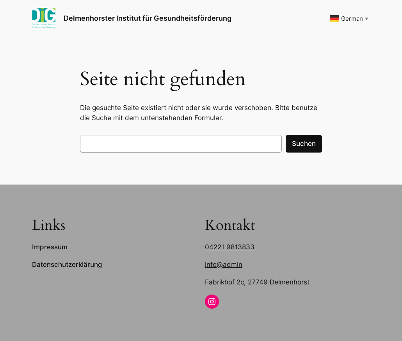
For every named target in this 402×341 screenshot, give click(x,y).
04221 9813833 (229, 247)
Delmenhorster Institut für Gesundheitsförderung (147, 18)
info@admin (223, 264)
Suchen (304, 143)
